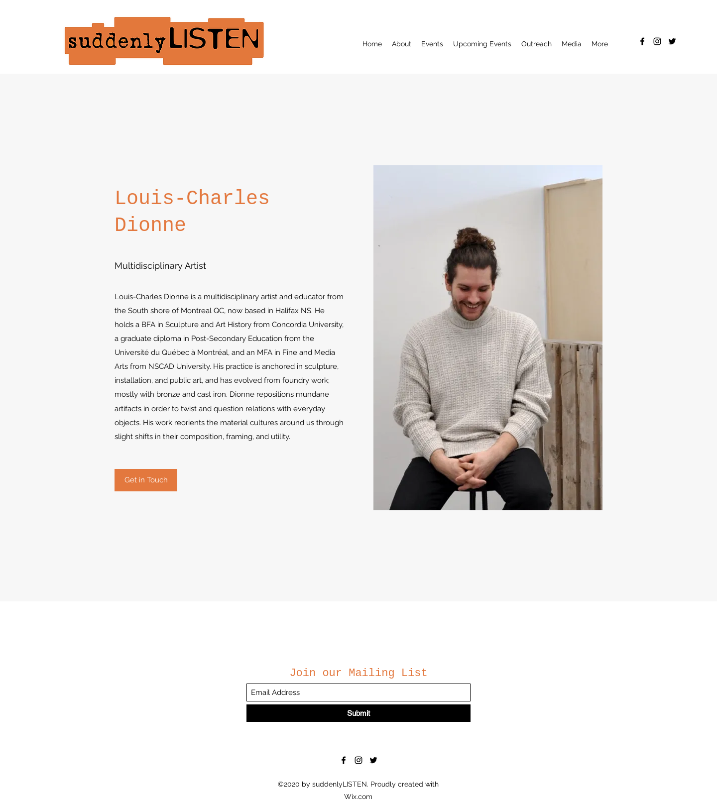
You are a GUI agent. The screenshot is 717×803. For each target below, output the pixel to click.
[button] (401, 43)
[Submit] (358, 713)
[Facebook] (642, 41)
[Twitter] (672, 41)
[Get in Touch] (146, 480)
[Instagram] (657, 41)
